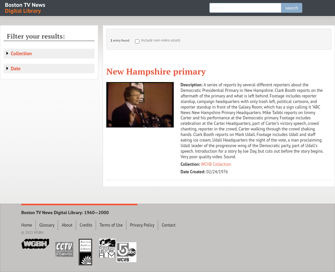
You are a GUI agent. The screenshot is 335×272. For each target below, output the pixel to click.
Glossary (47, 225)
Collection (21, 53)
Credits (85, 225)
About (67, 225)
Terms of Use (111, 225)
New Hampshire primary (156, 71)
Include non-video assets (160, 40)
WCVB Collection (216, 164)
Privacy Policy (142, 225)
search (291, 8)
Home (26, 225)
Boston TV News (25, 7)
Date (16, 68)
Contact (168, 225)
